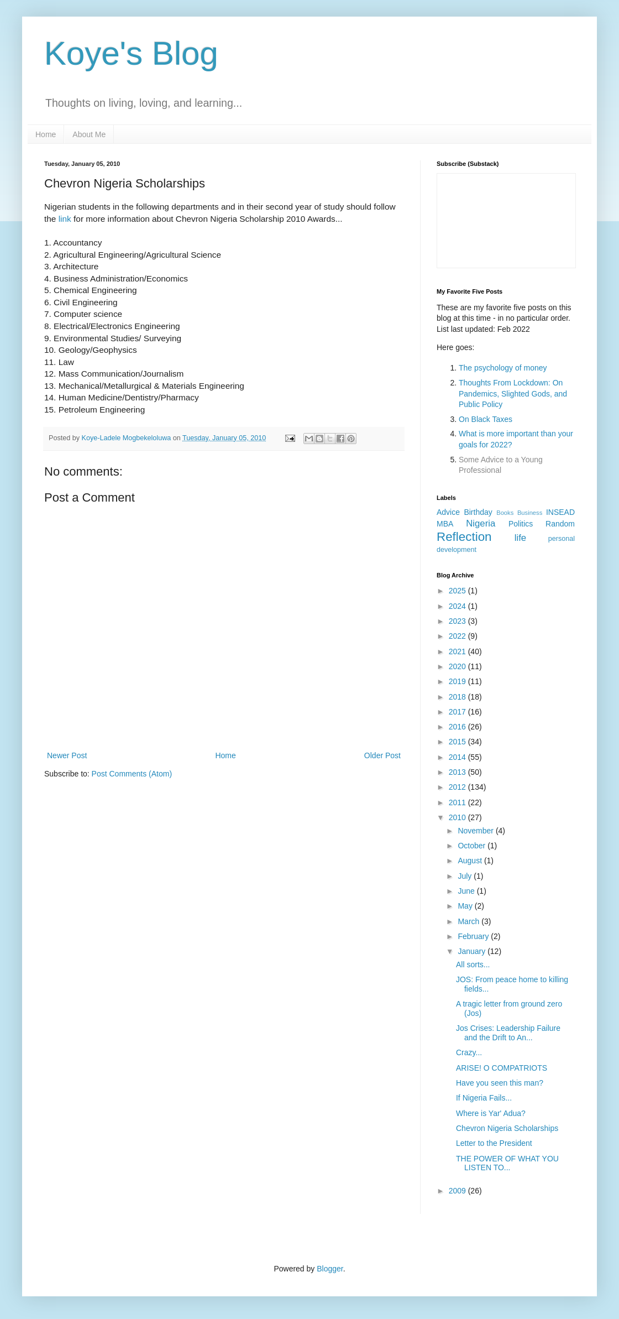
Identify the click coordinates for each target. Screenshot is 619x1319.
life (520, 538)
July (466, 876)
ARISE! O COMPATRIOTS (501, 1067)
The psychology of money (503, 367)
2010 (458, 817)
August (471, 860)
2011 (458, 802)
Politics (520, 523)
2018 (458, 696)
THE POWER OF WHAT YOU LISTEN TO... (507, 1163)
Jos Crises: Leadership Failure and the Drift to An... (508, 1033)
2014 (458, 757)
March (469, 921)
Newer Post (67, 755)
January (472, 951)
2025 (458, 590)
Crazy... (469, 1052)
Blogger (330, 1268)
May (466, 905)
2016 (458, 726)
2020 (458, 666)
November (476, 830)
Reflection (464, 537)
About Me (89, 134)
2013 (458, 772)
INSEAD (560, 512)
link (65, 218)
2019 (458, 681)
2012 (458, 787)
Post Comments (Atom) (132, 773)
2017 (458, 711)
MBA (445, 523)
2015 (458, 741)
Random (560, 523)
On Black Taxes (485, 419)
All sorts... (473, 964)
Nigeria (480, 523)
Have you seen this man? (499, 1082)
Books (504, 512)
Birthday (478, 512)
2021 (458, 651)
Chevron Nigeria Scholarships (507, 1128)
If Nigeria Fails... (484, 1097)
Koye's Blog (131, 53)
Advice (448, 512)
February (474, 936)
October (472, 845)
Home (45, 134)
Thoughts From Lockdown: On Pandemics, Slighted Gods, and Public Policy (513, 393)
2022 (458, 636)
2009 (458, 1190)
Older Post (382, 755)
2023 (458, 621)
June (467, 891)
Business (529, 512)
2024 (458, 606)
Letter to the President (494, 1143)
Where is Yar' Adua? (491, 1113)
